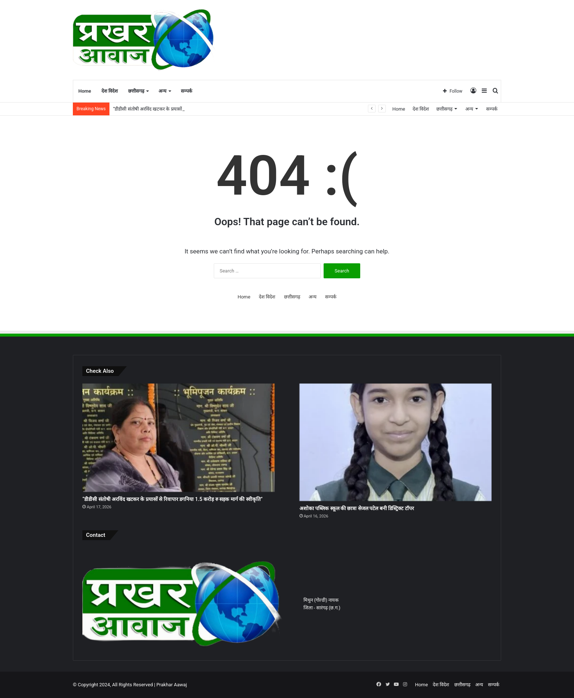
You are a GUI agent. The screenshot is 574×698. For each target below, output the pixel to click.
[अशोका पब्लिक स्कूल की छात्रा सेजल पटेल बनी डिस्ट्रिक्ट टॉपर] (395, 442)
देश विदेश (109, 91)
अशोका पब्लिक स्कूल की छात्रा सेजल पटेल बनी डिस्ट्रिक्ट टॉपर (356, 508)
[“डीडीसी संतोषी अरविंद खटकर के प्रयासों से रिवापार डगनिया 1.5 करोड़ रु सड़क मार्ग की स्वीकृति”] (178, 437)
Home (84, 91)
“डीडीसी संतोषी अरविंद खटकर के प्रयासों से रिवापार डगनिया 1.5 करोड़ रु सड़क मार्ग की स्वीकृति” (172, 499)
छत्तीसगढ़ (136, 91)
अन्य (163, 91)
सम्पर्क (186, 91)
